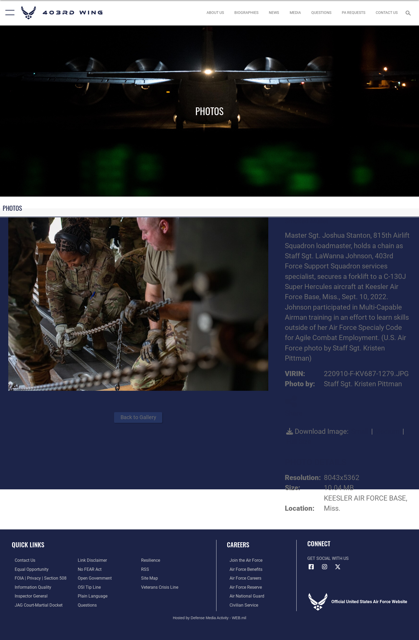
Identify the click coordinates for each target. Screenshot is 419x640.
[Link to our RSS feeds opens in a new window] (146, 569)
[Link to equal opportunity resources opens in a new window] (29, 569)
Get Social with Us (328, 558)
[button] (8, 12)
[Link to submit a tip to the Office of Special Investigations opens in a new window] (88, 587)
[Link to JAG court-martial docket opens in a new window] (36, 604)
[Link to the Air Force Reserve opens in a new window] (243, 587)
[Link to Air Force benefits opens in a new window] (243, 569)
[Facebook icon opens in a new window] (311, 567)
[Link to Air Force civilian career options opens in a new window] (241, 604)
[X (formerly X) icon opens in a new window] (338, 567)
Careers (238, 544)
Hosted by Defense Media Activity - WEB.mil (209, 617)
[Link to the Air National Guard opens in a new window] (244, 595)
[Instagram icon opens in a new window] (324, 567)
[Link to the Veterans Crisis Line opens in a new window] (160, 587)
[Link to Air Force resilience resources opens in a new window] (151, 560)
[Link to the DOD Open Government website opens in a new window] (94, 578)
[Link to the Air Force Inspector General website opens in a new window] (28, 595)
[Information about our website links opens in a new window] (91, 560)
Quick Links (28, 544)
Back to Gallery (138, 417)
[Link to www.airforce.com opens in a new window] (243, 560)
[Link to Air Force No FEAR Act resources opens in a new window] (89, 569)
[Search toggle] (409, 13)
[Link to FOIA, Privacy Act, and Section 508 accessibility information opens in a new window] (38, 578)
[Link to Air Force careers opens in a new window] (243, 578)
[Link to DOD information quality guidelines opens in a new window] (30, 587)
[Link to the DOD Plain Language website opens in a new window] (92, 595)
